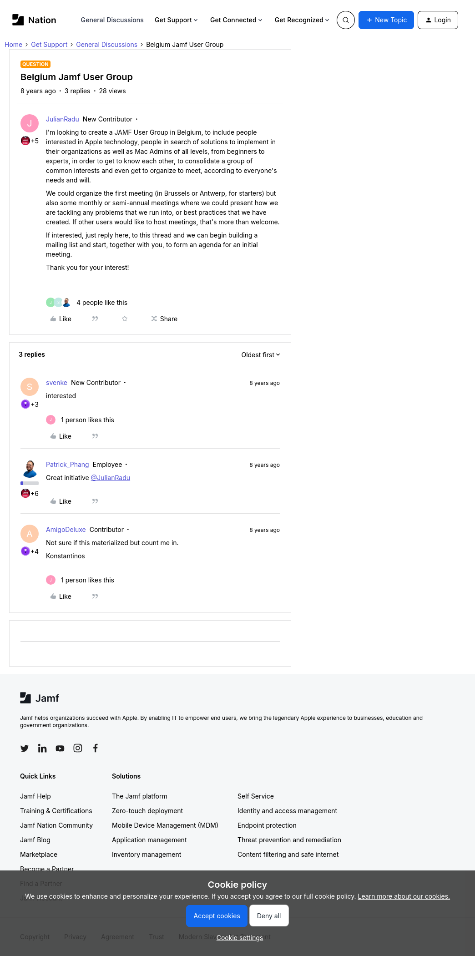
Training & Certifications (56, 810)
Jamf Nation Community (56, 825)
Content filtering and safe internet (288, 854)
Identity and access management (287, 810)
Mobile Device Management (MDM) (165, 825)
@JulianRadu (110, 477)
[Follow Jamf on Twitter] (24, 748)
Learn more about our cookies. (404, 896)
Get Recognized (303, 20)
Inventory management (146, 854)
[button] (386, 20)
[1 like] (80, 420)
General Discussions (112, 20)
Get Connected (237, 20)
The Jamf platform (139, 796)
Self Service (256, 796)
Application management (149, 840)
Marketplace (38, 854)
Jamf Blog (35, 840)
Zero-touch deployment (147, 810)
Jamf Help (35, 796)
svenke (56, 382)
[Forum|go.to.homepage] (34, 19)
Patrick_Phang (67, 464)
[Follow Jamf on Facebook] (95, 748)
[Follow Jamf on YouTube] (60, 748)
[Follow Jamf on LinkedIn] (42, 748)
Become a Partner (47, 869)
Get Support (177, 20)
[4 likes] (86, 302)
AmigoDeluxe (66, 529)
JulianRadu (62, 119)
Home (13, 44)
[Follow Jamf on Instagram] (77, 748)
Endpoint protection (267, 825)
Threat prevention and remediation (289, 840)
